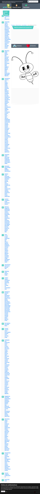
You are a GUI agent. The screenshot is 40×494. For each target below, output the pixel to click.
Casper (6, 84)
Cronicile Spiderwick (7, 151)
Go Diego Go (7, 200)
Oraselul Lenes (6, 334)
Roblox (6, 413)
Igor (5, 240)
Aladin (6, 23)
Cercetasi (7, 98)
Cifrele (6, 105)
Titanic (6, 464)
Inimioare (7, 244)
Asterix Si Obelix (7, 43)
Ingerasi (6, 243)
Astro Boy (6, 45)
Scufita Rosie (7, 427)
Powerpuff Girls (7, 379)
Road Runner (7, 411)
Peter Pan (7, 347)
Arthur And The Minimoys (7, 38)
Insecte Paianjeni (7, 255)
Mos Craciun (7, 309)
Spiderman (7, 441)
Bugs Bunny (7, 74)
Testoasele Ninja (7, 457)
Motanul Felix (7, 311)
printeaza (17, 46)
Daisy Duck (7, 154)
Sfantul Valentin (6, 429)
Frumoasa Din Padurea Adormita (7, 190)
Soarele (6, 438)
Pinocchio (7, 356)
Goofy (6, 201)
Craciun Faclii (8, 136)
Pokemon (6, 366)
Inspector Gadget (7, 257)
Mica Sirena (7, 301)
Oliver (6, 330)
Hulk (6, 231)
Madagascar (7, 291)
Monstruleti (7, 307)
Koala (6, 272)
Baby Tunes (7, 50)
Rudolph (6, 414)
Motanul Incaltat (6, 313)
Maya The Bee (7, 298)
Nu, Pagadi (7, 324)
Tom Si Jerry (7, 466)
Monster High (7, 306)
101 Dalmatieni (7, 16)
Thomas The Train (7, 462)
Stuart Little (7, 448)
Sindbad (6, 436)
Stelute (6, 446)
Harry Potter (7, 209)
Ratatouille (7, 401)
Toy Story (6, 467)
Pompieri (6, 369)
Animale (6, 33)
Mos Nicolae (7, 310)
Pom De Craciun (6, 368)
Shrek (6, 435)
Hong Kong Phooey (7, 228)
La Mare (6, 277)
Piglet (6, 354)
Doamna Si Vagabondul (7, 159)
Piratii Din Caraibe (7, 359)
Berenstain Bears (7, 64)
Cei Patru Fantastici (7, 93)
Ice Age (6, 235)
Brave (6, 71)
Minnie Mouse (7, 305)
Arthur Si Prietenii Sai (7, 41)
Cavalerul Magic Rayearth (7, 89)
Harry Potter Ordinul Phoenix (7, 215)
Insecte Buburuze (6, 252)
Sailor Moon (7, 418)
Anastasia (7, 30)
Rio (5, 409)
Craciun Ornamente (7, 144)
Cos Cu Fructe (7, 122)
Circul (6, 110)
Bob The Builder (6, 69)
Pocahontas (7, 364)
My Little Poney (6, 320)
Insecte (6, 248)
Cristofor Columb (6, 146)
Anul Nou (6, 35)
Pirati (6, 357)
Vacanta (6, 473)
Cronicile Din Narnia (7, 149)
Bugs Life (6, 75)
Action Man (7, 21)
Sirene (6, 437)
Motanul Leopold (6, 316)
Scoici (6, 422)
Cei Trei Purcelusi (6, 95)
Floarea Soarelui (6, 181)
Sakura (6, 420)
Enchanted (7, 166)
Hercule (6, 226)
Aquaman (7, 36)
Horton (6, 230)
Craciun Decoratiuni (7, 135)
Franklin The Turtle (7, 186)
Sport (6, 442)
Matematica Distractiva (7, 296)
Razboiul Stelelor (6, 403)
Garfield (6, 199)
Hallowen (7, 206)
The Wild (6, 460)
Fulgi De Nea (7, 196)
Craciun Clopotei (6, 131)
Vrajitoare (7, 474)
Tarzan (6, 455)
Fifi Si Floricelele (7, 176)
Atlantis (6, 46)
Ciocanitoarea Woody (8, 108)
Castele (6, 85)
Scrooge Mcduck (6, 426)
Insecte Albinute (6, 250)
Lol (5, 286)
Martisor (6, 293)
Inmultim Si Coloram (7, 246)
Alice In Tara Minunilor (7, 29)
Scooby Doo (7, 423)
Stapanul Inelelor (6, 444)
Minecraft (7, 304)
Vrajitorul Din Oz (7, 476)
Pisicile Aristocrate (7, 362)
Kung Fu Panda (6, 274)
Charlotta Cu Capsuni (7, 100)
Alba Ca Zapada (6, 25)
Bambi (6, 52)
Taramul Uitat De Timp (7, 453)
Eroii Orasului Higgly (7, 168)
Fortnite (6, 183)
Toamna (6, 465)
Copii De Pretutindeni (7, 119)
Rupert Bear (7, 416)
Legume (6, 279)
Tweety (6, 470)
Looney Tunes (7, 287)
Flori (6, 182)
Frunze (6, 195)
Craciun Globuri (6, 139)
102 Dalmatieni (7, 18)
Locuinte (6, 285)
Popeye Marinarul (7, 371)
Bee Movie (7, 59)
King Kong (7, 271)
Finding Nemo (7, 177)
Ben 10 (6, 62)
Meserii (6, 300)
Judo (6, 268)
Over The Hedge (6, 336)
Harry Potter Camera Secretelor (7, 212)
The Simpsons (7, 459)
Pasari (6, 343)
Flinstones (7, 178)
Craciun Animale (6, 124)
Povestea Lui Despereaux (7, 374)
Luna (6, 288)
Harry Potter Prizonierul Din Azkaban (7, 223)
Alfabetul (7, 26)
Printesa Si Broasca (7, 388)
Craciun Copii (7, 133)
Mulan (6, 317)
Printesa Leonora (6, 383)
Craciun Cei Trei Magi (7, 129)
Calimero (6, 79)
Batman (6, 54)
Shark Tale (7, 431)
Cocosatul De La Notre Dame (7, 113)
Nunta (6, 325)
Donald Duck (7, 160)
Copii (6, 117)
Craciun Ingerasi (6, 141)
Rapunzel (7, 400)
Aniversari (7, 34)
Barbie (6, 53)
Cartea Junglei (6, 83)
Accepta (3, 491)
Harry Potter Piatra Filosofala (7, 219)
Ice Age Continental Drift (7, 238)
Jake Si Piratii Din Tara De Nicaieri (7, 266)
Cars (6, 80)
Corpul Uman (7, 120)
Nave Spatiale (7, 323)
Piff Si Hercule (6, 353)
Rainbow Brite (7, 398)
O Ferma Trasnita (6, 329)
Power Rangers (6, 376)
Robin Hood (7, 412)
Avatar (6, 48)
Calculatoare (7, 78)
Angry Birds (7, 31)
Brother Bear (7, 73)
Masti (6, 294)
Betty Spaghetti (7, 66)
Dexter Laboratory (7, 156)
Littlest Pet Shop (7, 283)
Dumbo (6, 163)
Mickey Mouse (7, 302)
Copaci (6, 115)
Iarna (6, 234)
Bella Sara (7, 60)
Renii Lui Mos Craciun (7, 408)
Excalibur (7, 169)
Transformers (7, 469)
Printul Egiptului (6, 393)
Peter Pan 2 (7, 348)
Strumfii (6, 447)
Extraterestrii (7, 171)
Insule (6, 261)
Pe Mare (6, 346)
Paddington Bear (7, 340)
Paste (6, 344)
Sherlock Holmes (6, 433)
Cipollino (6, 109)
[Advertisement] (23, 17)
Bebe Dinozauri (7, 56)
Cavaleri (6, 87)
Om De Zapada (7, 332)
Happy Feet (7, 208)
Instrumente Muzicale (7, 260)
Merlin (6, 299)
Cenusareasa (7, 97)
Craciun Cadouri (6, 126)
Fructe (6, 187)
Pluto (6, 363)
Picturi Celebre (6, 350)
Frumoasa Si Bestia (7, 193)
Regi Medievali (7, 405)
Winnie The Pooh (7, 480)
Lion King (7, 281)
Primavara (7, 381)
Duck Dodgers (7, 162)
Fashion (6, 173)
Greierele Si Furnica (7, 203)
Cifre (6, 104)
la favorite (31, 46)
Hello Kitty (7, 225)
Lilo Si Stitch (7, 280)
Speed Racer (7, 440)
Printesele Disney (7, 390)
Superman (7, 450)
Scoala (6, 421)
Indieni (6, 242)
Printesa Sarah (6, 385)
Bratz (6, 70)
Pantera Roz (7, 342)
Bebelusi (6, 58)
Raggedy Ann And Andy (7, 397)
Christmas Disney (7, 103)
